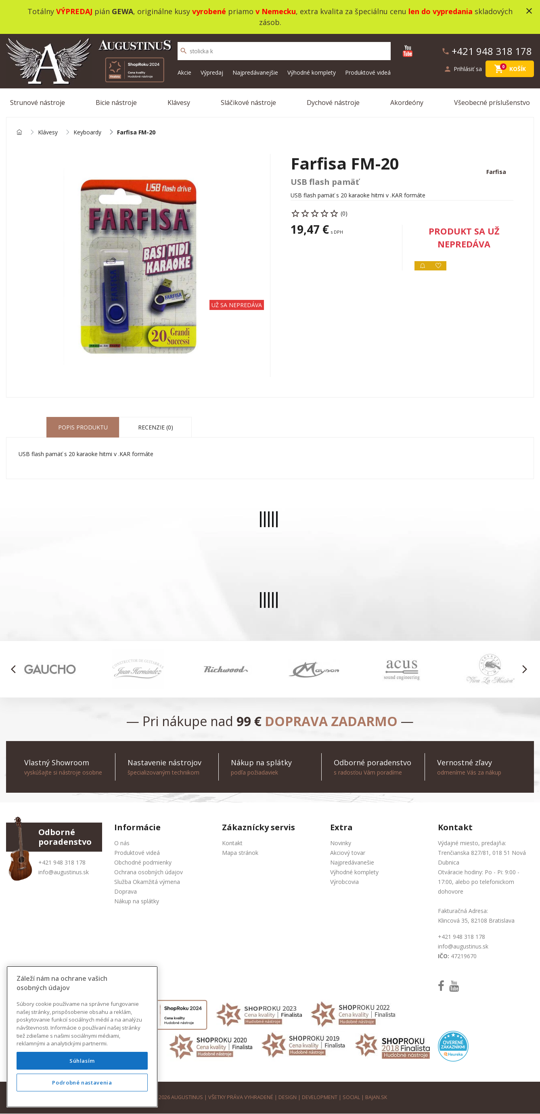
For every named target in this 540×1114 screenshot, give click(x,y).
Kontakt (232, 843)
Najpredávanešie (352, 863)
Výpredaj (212, 72)
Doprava (125, 892)
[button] (15, 669)
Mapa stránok (240, 853)
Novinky (340, 843)
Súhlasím (82, 1060)
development (320, 1097)
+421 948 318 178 (62, 863)
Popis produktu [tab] (83, 427)
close (529, 11)
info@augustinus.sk (63, 872)
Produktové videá (368, 72)
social (351, 1097)
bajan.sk (376, 1097)
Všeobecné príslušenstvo (492, 102)
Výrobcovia (344, 882)
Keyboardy (87, 133)
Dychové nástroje (333, 102)
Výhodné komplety (311, 72)
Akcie (184, 72)
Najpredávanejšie (255, 72)
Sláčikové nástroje (248, 102)
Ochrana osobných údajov (148, 872)
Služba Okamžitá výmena (147, 882)
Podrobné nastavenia (82, 1082)
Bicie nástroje (116, 102)
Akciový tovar (347, 853)
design (287, 1097)
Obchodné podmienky (143, 863)
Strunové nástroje (37, 102)
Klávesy (178, 102)
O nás (122, 843)
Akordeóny (406, 102)
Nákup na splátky (136, 901)
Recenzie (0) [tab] (155, 427)
